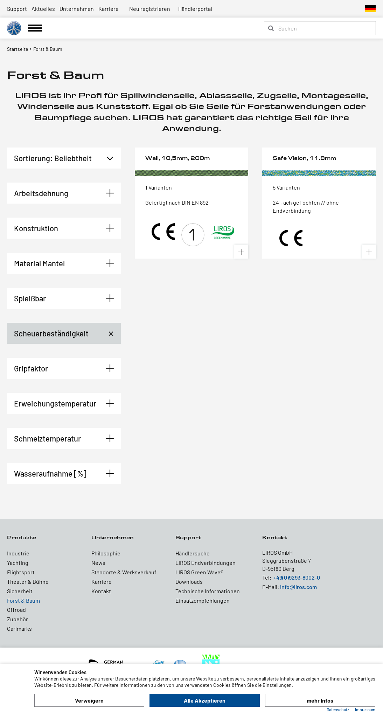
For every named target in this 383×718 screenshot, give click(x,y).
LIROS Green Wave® (199, 572)
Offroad (16, 609)
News (98, 562)
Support (17, 8)
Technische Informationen (207, 591)
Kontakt (101, 591)
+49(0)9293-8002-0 (296, 577)
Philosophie (105, 553)
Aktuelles (43, 8)
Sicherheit (20, 591)
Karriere (108, 8)
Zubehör (17, 619)
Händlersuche (192, 553)
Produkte (21, 537)
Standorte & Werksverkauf (123, 572)
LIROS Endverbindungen (205, 562)
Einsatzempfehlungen (202, 600)
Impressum (365, 709)
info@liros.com (298, 586)
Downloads (189, 581)
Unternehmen (77, 8)
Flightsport (21, 572)
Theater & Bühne (28, 581)
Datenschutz (338, 709)
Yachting (17, 562)
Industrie (18, 553)
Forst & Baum (23, 600)
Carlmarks (19, 628)
